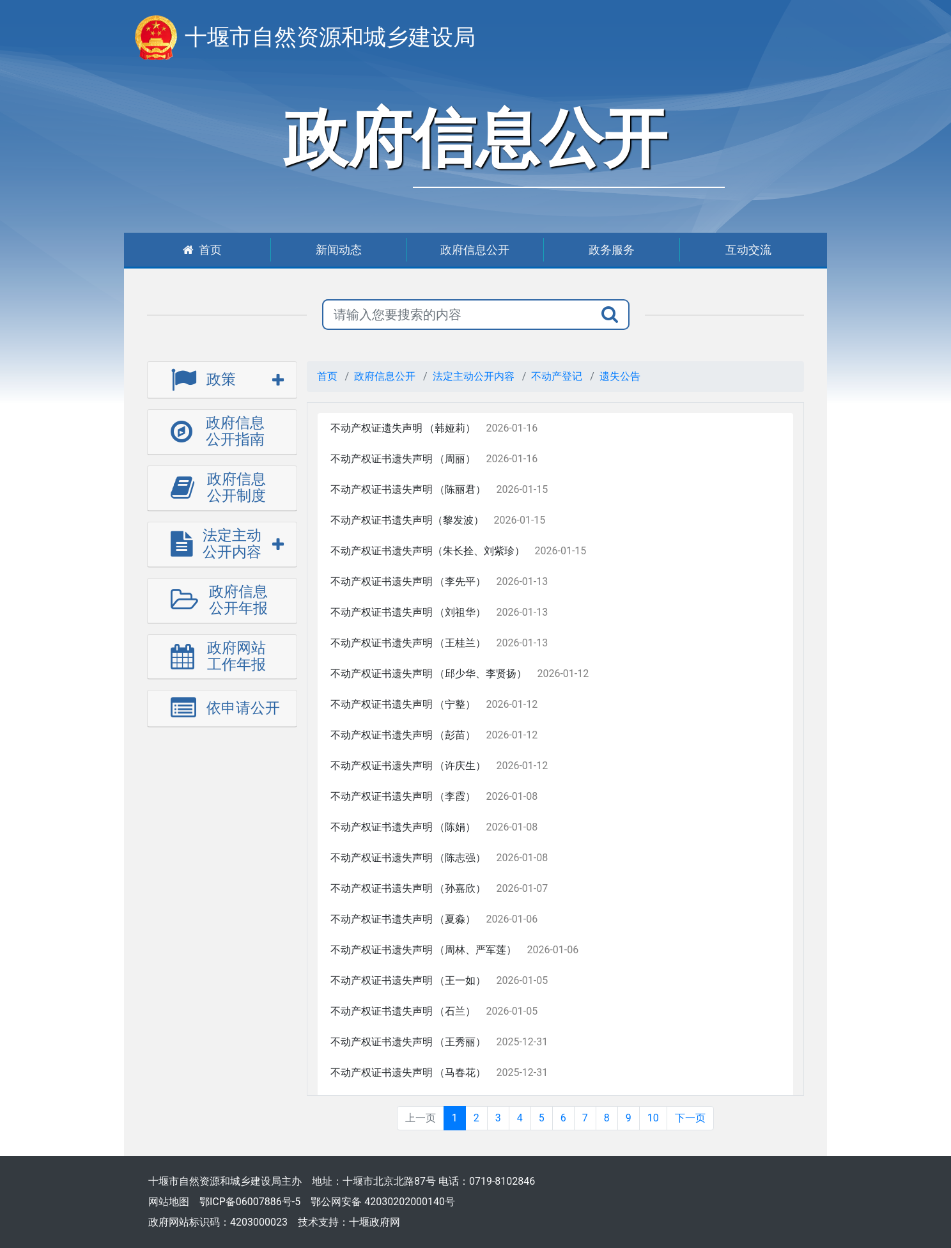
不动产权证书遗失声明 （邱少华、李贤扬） (428, 673)
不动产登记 (556, 376)
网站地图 (168, 1202)
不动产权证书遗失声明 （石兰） (403, 1011)
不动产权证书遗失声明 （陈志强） (408, 858)
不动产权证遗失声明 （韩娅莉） (403, 428)
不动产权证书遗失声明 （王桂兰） (408, 643)
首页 (202, 249)
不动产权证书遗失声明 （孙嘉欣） (408, 888)
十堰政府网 (374, 1222)
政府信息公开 (474, 249)
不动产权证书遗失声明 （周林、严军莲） (423, 950)
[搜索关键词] (457, 314)
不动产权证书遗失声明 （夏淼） (403, 919)
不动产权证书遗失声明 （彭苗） (403, 735)
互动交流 (748, 249)
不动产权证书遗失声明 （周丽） (403, 459)
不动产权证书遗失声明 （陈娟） (403, 827)
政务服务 (612, 249)
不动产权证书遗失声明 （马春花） (408, 1072)
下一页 (690, 1118)
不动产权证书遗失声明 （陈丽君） (408, 489)
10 (653, 1118)
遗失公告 (619, 376)
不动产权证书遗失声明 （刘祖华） (408, 612)
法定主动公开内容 (473, 376)
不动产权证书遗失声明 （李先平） (408, 581)
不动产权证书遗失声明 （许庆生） (408, 766)
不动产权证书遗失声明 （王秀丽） (408, 1042)
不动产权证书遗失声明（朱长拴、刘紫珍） (427, 551)
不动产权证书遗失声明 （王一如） (408, 980)
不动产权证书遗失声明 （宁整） (403, 704)
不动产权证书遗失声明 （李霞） (403, 796)
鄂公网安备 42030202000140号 (383, 1202)
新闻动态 (339, 249)
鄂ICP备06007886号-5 (249, 1202)
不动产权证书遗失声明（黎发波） (407, 520)
